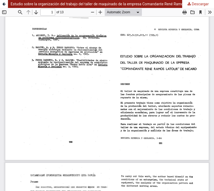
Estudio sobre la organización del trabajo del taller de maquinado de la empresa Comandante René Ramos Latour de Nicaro (112, 4)
